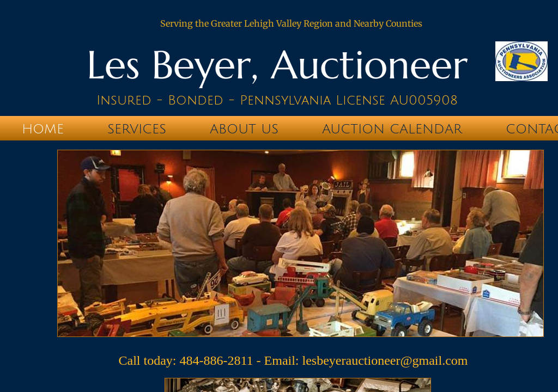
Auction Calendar (392, 129)
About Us (244, 129)
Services (136, 129)
